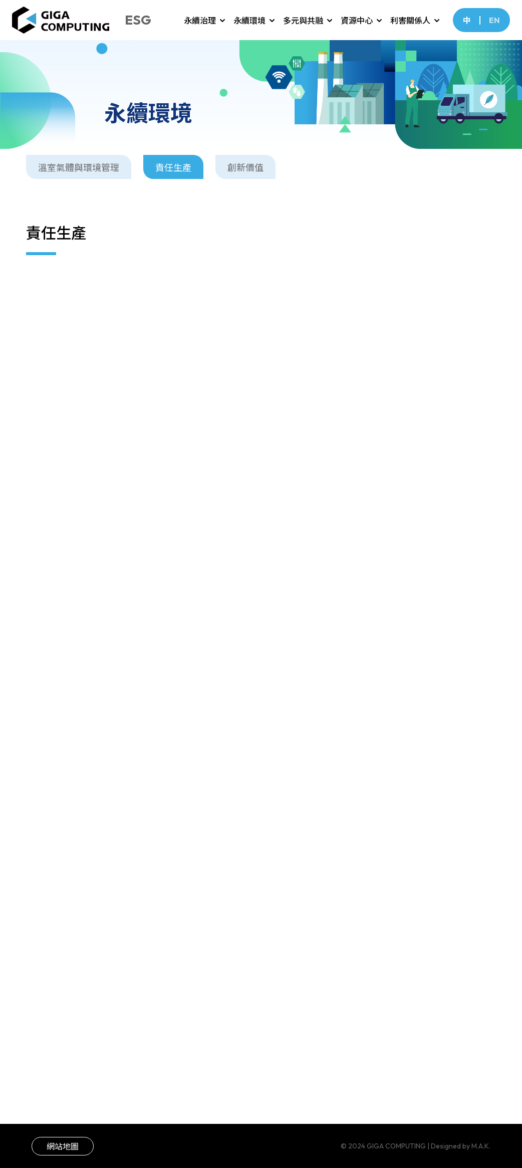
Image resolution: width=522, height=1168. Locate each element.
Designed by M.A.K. (460, 1145)
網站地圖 (63, 1146)
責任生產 (173, 170)
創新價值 (245, 170)
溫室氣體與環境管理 (78, 170)
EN (494, 20)
